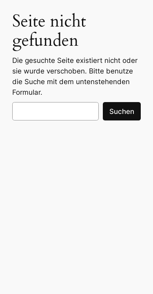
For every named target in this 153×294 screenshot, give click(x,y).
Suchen (121, 111)
